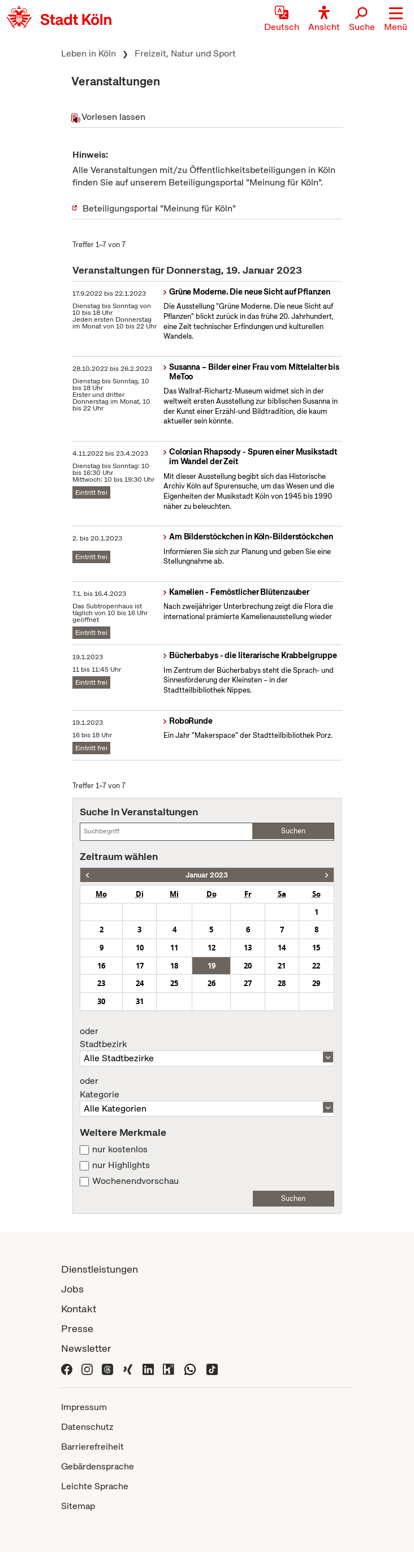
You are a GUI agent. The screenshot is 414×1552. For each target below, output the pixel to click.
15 (316, 948)
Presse (77, 1328)
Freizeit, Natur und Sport (185, 53)
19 (211, 966)
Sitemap (78, 1506)
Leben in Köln (88, 53)
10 (140, 948)
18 (174, 966)
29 (316, 983)
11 (174, 948)
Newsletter (86, 1348)
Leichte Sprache (94, 1486)
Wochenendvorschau (135, 1181)
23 (101, 983)
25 (174, 983)
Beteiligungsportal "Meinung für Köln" (159, 208)
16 (101, 966)
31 (140, 1001)
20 (248, 966)
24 (140, 983)
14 (282, 948)
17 (140, 966)
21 (282, 966)
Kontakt (78, 1308)
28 (282, 983)
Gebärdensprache (97, 1466)
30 (101, 1001)
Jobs (72, 1288)
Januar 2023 (207, 875)
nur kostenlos (120, 1149)
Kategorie (207, 1087)
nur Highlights (121, 1165)
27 (248, 983)
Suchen (293, 831)
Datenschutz (87, 1427)
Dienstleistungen (99, 1269)
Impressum (84, 1407)
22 (316, 966)
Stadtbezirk (207, 1038)
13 (248, 948)
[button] (395, 20)
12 (211, 948)
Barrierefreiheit (92, 1446)
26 (211, 983)
